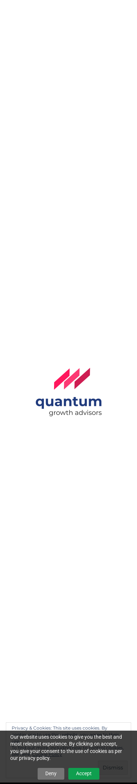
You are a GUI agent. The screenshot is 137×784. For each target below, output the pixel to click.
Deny (51, 773)
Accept (84, 773)
